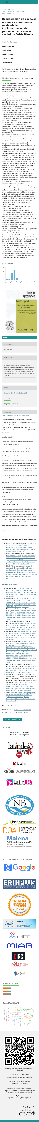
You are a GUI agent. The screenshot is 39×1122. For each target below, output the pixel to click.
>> (17, 705)
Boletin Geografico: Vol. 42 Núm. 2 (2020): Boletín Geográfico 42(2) (20, 617)
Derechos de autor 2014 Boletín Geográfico (15, 415)
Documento (6, 530)
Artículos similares (10, 584)
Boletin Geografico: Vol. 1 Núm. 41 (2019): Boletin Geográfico (20, 638)
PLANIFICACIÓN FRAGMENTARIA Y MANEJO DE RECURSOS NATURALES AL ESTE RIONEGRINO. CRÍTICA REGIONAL (21, 645)
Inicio (4, 9)
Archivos (11, 9)
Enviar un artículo (12, 719)
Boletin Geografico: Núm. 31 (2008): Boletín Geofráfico (21, 551)
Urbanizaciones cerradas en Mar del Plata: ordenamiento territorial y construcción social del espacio (21, 633)
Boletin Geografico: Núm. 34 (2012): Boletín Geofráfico (20, 563)
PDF (6, 337)
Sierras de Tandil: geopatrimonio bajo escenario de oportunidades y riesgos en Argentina (21, 625)
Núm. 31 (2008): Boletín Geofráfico (15, 11)
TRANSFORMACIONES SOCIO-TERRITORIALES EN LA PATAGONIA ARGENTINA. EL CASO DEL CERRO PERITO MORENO (21, 602)
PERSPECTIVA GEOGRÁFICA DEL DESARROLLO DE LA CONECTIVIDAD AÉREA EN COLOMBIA (19, 656)
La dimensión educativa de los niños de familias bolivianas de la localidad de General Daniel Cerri (21, 547)
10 (14, 705)
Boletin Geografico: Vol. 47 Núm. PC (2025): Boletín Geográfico (21, 595)
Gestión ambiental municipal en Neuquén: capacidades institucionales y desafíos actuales (19, 590)
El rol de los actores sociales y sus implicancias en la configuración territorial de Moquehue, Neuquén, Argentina (20, 686)
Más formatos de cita (13, 379)
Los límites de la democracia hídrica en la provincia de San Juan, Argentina (21, 668)
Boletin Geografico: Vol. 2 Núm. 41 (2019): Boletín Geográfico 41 (21, 606)
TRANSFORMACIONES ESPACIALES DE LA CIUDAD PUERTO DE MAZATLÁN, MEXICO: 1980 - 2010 (21, 613)
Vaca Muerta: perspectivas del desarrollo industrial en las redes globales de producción (21, 695)
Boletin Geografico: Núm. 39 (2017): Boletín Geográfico (20, 690)
